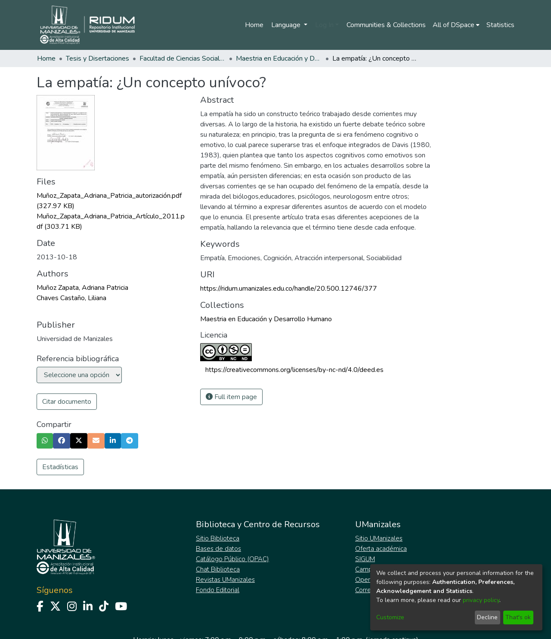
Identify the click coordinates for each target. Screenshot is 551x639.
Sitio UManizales (378, 538)
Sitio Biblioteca (217, 538)
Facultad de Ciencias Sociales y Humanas (182, 58)
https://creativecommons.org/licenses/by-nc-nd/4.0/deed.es (294, 370)
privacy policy (481, 600)
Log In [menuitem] (324, 25)
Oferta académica (381, 548)
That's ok (518, 617)
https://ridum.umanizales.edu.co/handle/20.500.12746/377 (288, 288)
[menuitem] (456, 25)
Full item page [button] (231, 397)
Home (254, 25)
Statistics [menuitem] (500, 25)
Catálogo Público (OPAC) (232, 559)
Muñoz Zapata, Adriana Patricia (82, 287)
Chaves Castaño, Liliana (71, 298)
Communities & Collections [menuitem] (386, 25)
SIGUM (365, 559)
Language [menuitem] (286, 25)
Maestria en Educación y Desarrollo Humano (279, 58)
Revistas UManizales (225, 579)
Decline (487, 617)
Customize (390, 617)
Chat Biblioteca (218, 569)
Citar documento (66, 401)
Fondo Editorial (217, 590)
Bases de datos (218, 548)
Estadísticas (60, 467)
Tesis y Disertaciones (97, 58)
